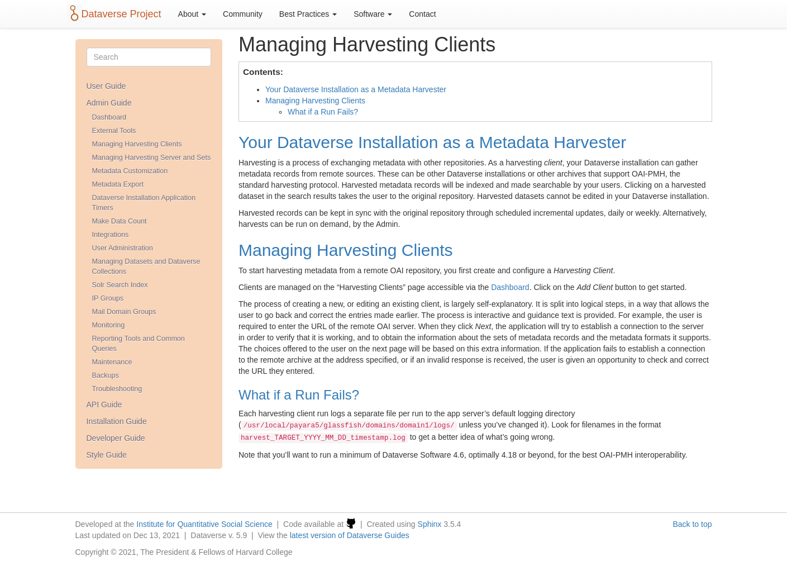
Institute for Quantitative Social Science (204, 524)
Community (243, 13)
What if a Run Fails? (323, 111)
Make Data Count (119, 221)
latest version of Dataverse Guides (349, 535)
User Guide (106, 86)
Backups (105, 375)
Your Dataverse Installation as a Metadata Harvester (355, 89)
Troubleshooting (117, 389)
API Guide (104, 404)
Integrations (110, 235)
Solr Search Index (120, 285)
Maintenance (112, 362)
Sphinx (430, 524)
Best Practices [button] (308, 13)
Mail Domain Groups (124, 312)
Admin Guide (109, 102)
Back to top (692, 524)
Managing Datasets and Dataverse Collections (146, 266)
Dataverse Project (121, 14)
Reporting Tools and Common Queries (138, 344)
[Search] (149, 56)
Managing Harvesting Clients (137, 144)
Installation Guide (117, 421)
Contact (422, 13)
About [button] (192, 13)
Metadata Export (118, 184)
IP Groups (107, 298)
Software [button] (373, 13)
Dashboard (109, 117)
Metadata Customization (130, 171)
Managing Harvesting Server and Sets (151, 157)
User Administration (122, 248)
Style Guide (107, 454)
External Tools (114, 131)
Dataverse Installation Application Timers (144, 203)
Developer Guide (116, 438)
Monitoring (108, 325)
